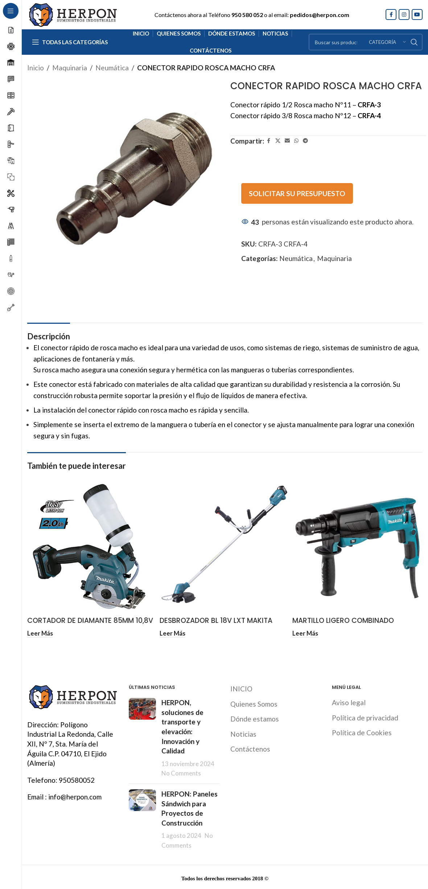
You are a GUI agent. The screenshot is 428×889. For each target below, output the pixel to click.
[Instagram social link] (404, 14)
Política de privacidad (365, 716)
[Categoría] (387, 42)
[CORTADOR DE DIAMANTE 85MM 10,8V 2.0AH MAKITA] (92, 548)
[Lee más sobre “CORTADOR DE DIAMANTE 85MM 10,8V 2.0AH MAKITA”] (40, 633)
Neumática (112, 67)
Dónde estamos (254, 717)
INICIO (241, 687)
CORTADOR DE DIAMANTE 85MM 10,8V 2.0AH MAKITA (90, 625)
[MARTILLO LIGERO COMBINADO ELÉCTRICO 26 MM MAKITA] (357, 548)
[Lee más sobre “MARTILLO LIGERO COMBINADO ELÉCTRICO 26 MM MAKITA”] (305, 633)
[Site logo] (72, 13)
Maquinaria (69, 67)
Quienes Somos (253, 702)
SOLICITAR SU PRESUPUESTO (297, 193)
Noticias (243, 732)
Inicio (35, 67)
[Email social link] (287, 141)
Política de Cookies (362, 731)
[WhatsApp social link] (296, 141)
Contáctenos (250, 747)
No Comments (181, 772)
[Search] (366, 42)
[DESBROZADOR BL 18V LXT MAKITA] (225, 548)
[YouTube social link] (417, 14)
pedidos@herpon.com (319, 14)
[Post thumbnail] (142, 736)
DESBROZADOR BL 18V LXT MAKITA (216, 620)
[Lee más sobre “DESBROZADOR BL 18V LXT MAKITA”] (172, 633)
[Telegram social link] (305, 141)
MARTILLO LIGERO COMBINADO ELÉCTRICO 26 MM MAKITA (343, 625)
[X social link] (278, 141)
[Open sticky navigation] (70, 42)
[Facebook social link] (391, 14)
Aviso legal (349, 701)
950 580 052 (247, 14)
